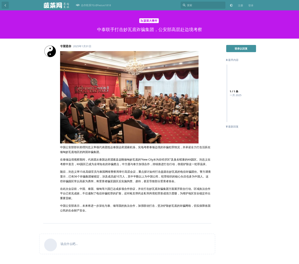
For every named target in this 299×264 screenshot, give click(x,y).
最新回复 (232, 126)
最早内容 (232, 60)
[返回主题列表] (5, 5)
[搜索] (203, 5)
